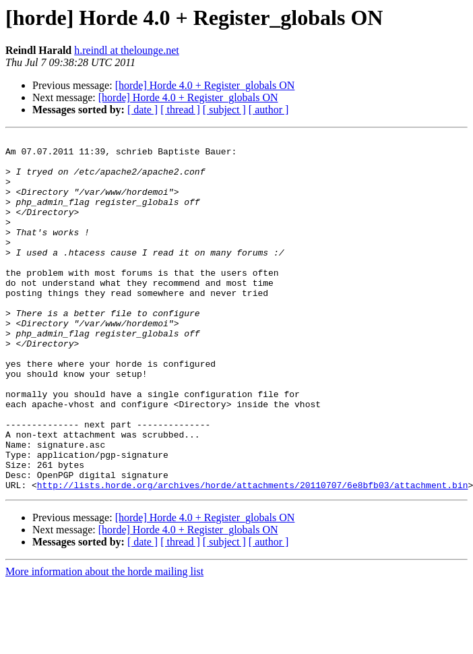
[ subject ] (224, 109)
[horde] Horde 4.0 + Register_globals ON (205, 85)
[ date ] (142, 109)
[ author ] (269, 109)
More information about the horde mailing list (104, 642)
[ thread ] (180, 109)
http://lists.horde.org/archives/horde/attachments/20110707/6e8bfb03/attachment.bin (252, 555)
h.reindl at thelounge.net (126, 50)
